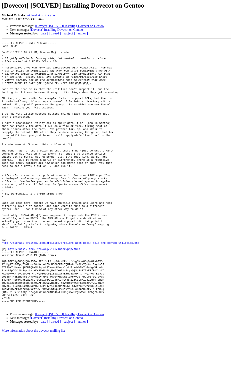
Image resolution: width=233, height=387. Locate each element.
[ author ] (82, 33)
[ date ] (43, 33)
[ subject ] (68, 33)
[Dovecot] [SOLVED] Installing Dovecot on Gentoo (69, 26)
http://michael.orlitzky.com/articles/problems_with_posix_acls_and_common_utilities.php (70, 283)
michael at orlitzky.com (41, 15)
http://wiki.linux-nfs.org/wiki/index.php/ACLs (44, 291)
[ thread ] (55, 33)
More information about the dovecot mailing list (33, 383)
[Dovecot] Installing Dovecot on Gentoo (56, 29)
